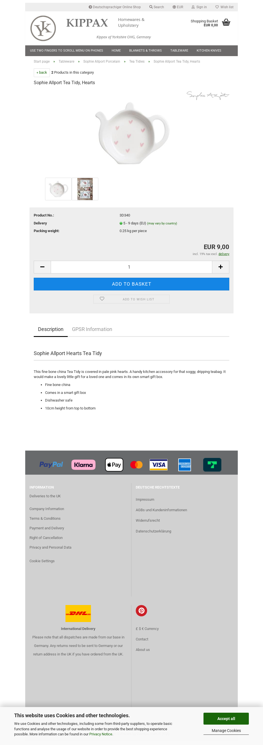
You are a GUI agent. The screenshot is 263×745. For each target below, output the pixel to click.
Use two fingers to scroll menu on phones (66, 50)
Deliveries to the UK (45, 499)
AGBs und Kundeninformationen (161, 513)
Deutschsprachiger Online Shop (115, 7)
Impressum (145, 503)
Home (116, 50)
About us (143, 653)
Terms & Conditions (45, 522)
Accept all (226, 718)
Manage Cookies (226, 730)
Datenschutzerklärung (153, 534)
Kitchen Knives (209, 50)
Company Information (46, 512)
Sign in (199, 7)
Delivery (40, 226)
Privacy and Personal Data (50, 551)
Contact (142, 642)
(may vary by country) (162, 227)
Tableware (179, 50)
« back (42, 76)
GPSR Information (92, 333)
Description (50, 333)
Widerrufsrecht (148, 524)
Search (156, 7)
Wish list (224, 7)
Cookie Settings (42, 564)
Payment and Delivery (46, 532)
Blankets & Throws (145, 50)
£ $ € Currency (147, 632)
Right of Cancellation (46, 541)
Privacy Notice (100, 734)
